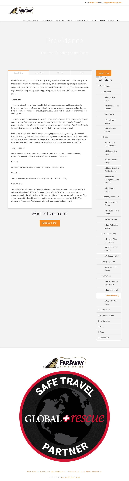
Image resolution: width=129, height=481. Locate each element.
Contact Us (103, 337)
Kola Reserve (111, 219)
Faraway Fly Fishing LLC (70, 477)
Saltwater (106, 276)
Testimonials (104, 321)
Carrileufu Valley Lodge (110, 144)
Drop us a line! (49, 222)
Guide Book (104, 309)
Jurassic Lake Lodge (111, 161)
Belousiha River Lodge (112, 212)
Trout (104, 137)
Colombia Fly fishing (111, 268)
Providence (112, 295)
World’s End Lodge (110, 129)
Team (101, 332)
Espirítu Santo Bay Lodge (111, 282)
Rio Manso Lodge (110, 189)
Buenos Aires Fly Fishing (111, 240)
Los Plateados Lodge (111, 226)
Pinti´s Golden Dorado (111, 249)
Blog (101, 326)
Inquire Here (104, 73)
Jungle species (108, 261)
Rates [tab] (81, 73)
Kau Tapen (110, 114)
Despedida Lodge (110, 98)
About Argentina (106, 315)
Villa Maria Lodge (110, 121)
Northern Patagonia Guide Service (112, 179)
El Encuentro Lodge (111, 152)
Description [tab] (18, 73)
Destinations (104, 86)
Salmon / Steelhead (110, 196)
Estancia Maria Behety (112, 107)
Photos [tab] (60, 73)
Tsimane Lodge (112, 256)
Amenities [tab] (39, 73)
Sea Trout (106, 91)
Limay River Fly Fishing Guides (112, 169)
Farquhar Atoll (111, 290)
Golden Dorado (108, 233)
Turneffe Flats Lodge (111, 302)
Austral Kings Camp (111, 203)
